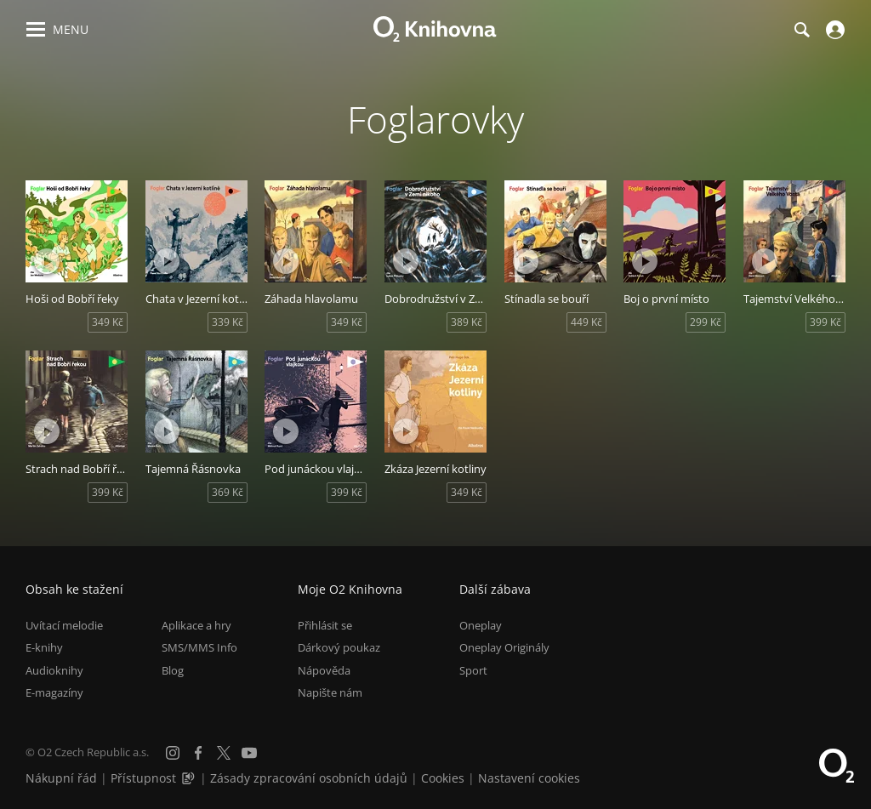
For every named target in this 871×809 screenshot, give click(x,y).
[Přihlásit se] (833, 30)
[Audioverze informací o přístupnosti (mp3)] (189, 777)
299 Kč (705, 322)
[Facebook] (198, 753)
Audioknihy (54, 670)
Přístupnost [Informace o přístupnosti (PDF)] (143, 778)
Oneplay (480, 625)
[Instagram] (172, 753)
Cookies (442, 778)
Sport (473, 670)
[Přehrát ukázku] (47, 261)
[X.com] (223, 753)
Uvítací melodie (64, 625)
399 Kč (825, 322)
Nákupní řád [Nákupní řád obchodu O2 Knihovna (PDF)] (61, 778)
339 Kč (227, 322)
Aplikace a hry (196, 625)
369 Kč (227, 492)
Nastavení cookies (529, 778)
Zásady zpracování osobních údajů (308, 778)
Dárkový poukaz (339, 647)
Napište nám (330, 692)
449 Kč (586, 322)
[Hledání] (801, 30)
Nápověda (324, 670)
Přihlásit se (325, 625)
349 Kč (107, 322)
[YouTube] (249, 753)
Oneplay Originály (504, 647)
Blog (173, 670)
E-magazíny (54, 692)
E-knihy (44, 647)
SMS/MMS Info (199, 647)
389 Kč (466, 322)
